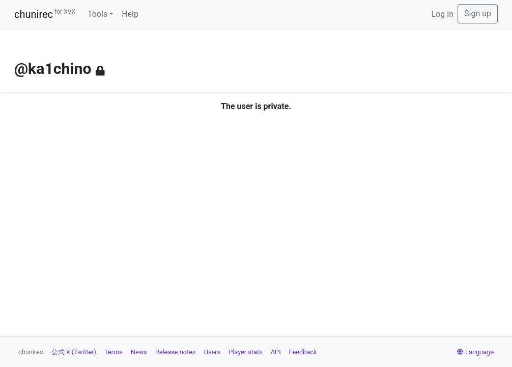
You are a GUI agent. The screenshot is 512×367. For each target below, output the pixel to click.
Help (130, 14)
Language (475, 352)
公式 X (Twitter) (73, 352)
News (139, 352)
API (276, 352)
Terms (113, 352)
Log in (442, 14)
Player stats (246, 352)
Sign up (477, 13)
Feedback (303, 352)
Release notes (175, 352)
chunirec (44, 14)
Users (212, 352)
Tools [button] (97, 14)
